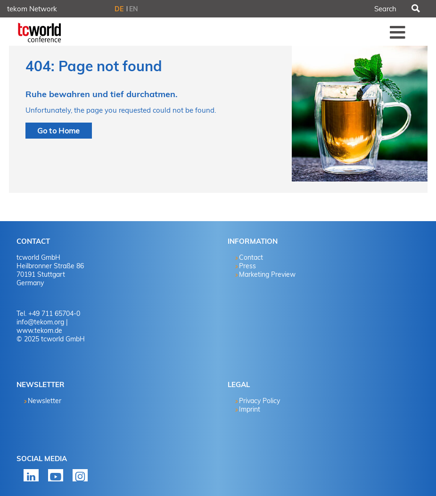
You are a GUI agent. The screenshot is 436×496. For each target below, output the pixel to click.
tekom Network (32, 8)
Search (415, 9)
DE (119, 9)
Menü (398, 32)
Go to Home (58, 130)
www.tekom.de (39, 330)
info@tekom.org (40, 322)
